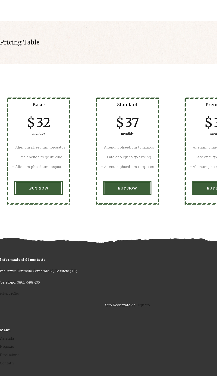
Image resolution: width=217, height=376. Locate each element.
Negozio (7, 346)
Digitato (143, 305)
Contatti (7, 363)
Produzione (9, 354)
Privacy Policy (10, 293)
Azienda (7, 338)
